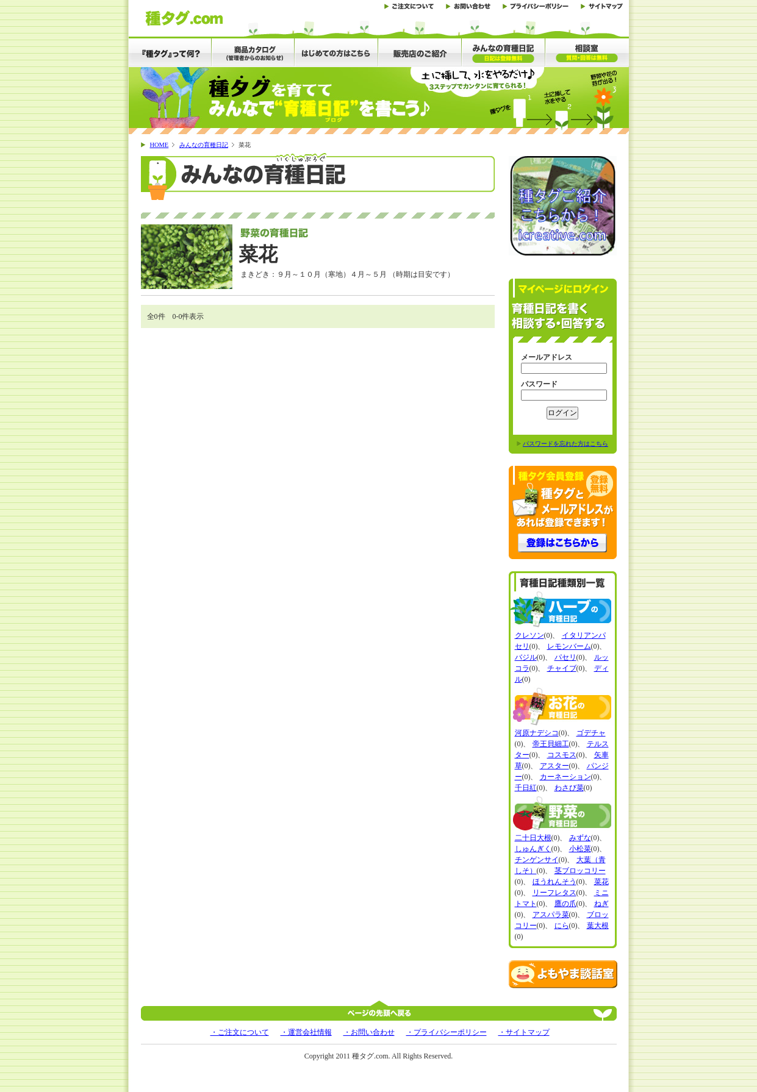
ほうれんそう (554, 881)
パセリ (565, 657)
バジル (526, 657)
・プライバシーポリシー (446, 1032)
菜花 (601, 881)
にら (561, 925)
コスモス (561, 755)
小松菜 (580, 848)
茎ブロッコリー (580, 870)
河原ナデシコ (537, 733)
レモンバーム (569, 646)
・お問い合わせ (369, 1032)
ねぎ (601, 903)
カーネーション (565, 777)
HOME (159, 144)
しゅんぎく (533, 848)
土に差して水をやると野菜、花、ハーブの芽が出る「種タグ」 (184, 18)
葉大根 (598, 925)
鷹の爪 (565, 903)
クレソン (529, 635)
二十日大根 (533, 837)
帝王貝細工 (551, 744)
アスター (554, 766)
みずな (580, 837)
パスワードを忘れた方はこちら (565, 443)
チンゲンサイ (537, 859)
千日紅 (526, 787)
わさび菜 (569, 787)
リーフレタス (554, 892)
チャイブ (561, 668)
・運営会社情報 (306, 1032)
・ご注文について (239, 1032)
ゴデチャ (591, 733)
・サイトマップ (524, 1032)
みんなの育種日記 (203, 144)
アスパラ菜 (551, 914)
